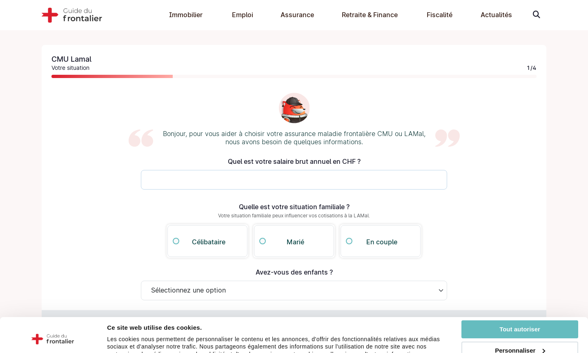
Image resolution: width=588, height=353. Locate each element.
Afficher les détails (134, 343)
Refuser (519, 339)
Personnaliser (520, 317)
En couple (381, 242)
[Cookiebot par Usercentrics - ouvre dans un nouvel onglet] (53, 343)
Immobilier (186, 15)
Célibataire (208, 242)
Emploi (242, 15)
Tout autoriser (519, 296)
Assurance (297, 15)
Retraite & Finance (370, 15)
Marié (295, 242)
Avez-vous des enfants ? (294, 272)
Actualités (496, 15)
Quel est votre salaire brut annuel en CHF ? (294, 161)
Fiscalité (439, 15)
